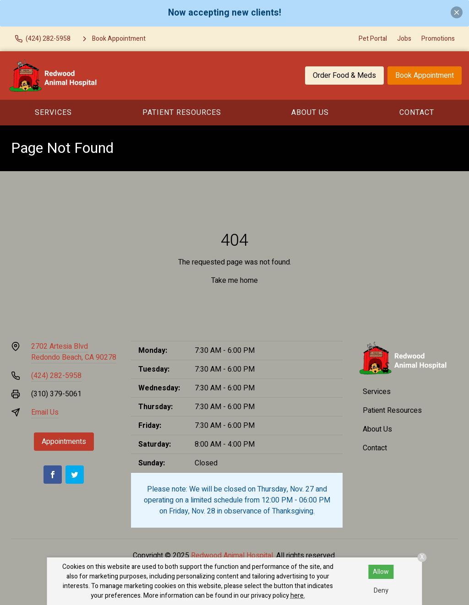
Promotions (438, 38)
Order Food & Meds (344, 75)
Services (53, 112)
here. (297, 595)
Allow (381, 572)
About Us (310, 112)
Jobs (404, 38)
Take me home (234, 280)
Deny (381, 590)
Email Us (45, 412)
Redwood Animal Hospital (232, 555)
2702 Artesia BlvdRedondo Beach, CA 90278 (73, 352)
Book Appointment (424, 75)
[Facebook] (53, 474)
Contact (416, 112)
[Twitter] (74, 474)
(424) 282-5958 (56, 375)
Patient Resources (181, 112)
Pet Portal (373, 38)
